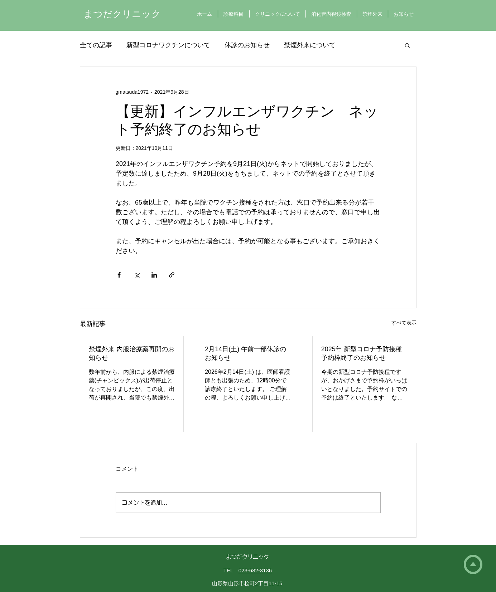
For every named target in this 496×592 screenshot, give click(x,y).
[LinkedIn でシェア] (154, 274)
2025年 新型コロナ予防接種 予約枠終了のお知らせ (361, 353)
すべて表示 (403, 323)
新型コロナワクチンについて (168, 45)
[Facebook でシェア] (119, 274)
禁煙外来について (310, 45)
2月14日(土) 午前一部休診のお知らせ (245, 353)
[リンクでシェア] (171, 274)
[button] (407, 45)
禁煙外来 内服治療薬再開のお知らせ (131, 353)
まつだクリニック (122, 14)
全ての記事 (96, 45)
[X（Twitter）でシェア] (136, 274)
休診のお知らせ (247, 45)
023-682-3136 (255, 570)
